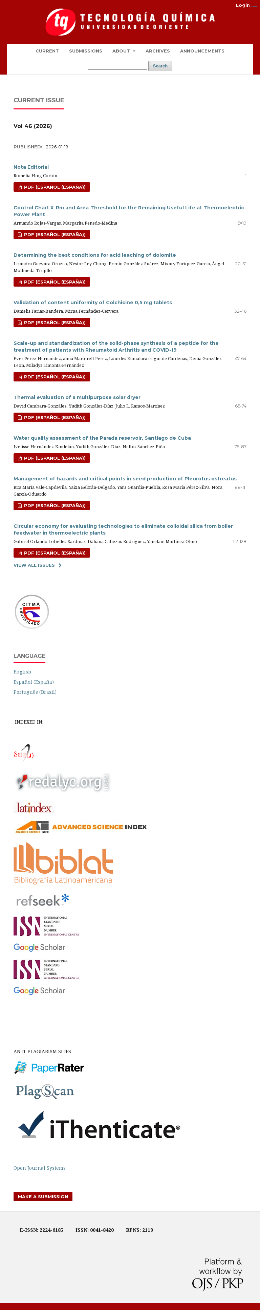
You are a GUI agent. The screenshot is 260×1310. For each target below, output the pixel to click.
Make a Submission (43, 1196)
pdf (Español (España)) (54, 187)
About (121, 51)
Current (47, 51)
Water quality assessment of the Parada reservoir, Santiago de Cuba (102, 438)
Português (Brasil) (35, 692)
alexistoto (256, 6)
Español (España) (34, 682)
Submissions (85, 51)
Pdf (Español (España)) (54, 234)
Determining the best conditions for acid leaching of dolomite (95, 255)
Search (160, 65)
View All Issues (34, 565)
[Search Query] (117, 66)
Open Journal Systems (40, 1168)
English (22, 671)
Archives (158, 51)
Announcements (202, 51)
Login (243, 5)
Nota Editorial (31, 167)
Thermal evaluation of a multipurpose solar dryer (77, 397)
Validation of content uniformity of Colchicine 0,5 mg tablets (93, 302)
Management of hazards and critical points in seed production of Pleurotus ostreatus (125, 479)
